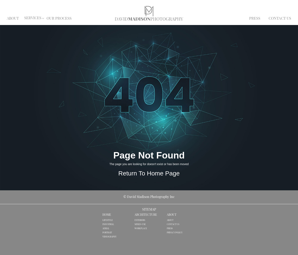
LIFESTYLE (107, 220)
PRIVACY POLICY (175, 233)
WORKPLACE (141, 229)
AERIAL (105, 229)
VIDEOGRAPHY (109, 237)
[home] (149, 13)
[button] (33, 18)
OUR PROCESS (59, 19)
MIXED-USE (140, 224)
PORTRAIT (107, 233)
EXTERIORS (140, 220)
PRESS (255, 19)
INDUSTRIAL (108, 224)
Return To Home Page (149, 173)
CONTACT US (280, 19)
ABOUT (13, 19)
